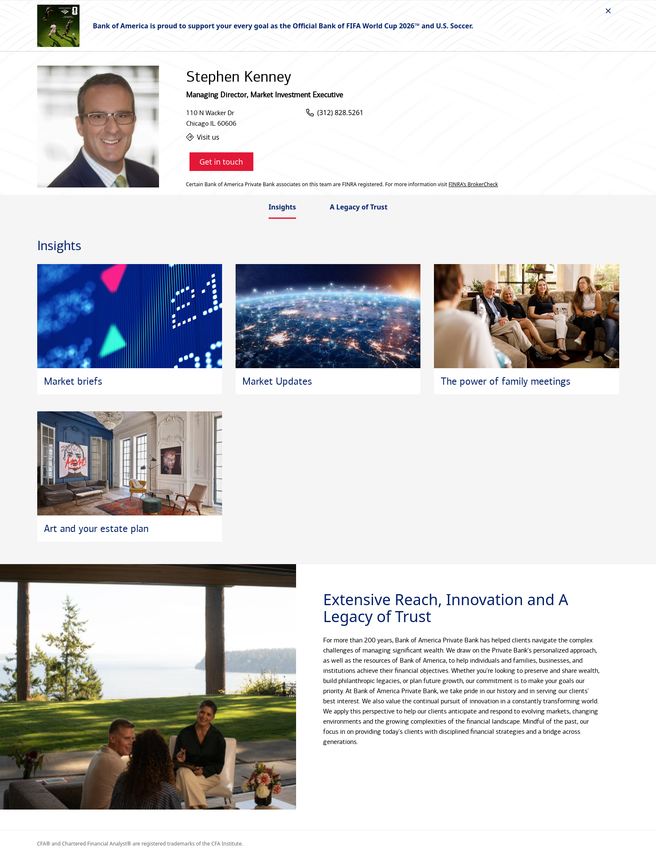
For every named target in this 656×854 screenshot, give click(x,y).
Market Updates (277, 381)
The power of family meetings (506, 381)
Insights (282, 207)
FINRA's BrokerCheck (473, 184)
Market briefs (73, 381)
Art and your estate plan (96, 528)
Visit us (203, 137)
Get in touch (221, 162)
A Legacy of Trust (358, 207)
